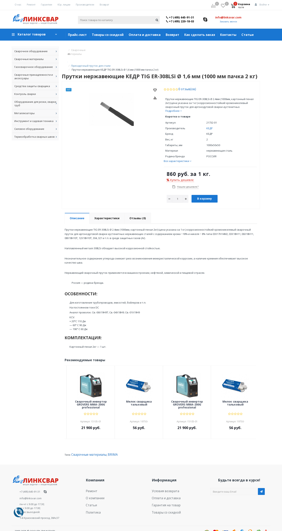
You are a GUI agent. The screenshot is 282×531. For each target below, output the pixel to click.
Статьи (247, 35)
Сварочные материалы (29, 59)
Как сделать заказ (199, 35)
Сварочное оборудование (31, 51)
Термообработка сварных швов (34, 136)
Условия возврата (163, 482)
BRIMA (105, 446)
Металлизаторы (24, 113)
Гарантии (46, 4)
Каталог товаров (32, 34)
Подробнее (173, 103)
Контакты (228, 35)
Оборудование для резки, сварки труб (35, 103)
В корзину (204, 190)
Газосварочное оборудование (33, 67)
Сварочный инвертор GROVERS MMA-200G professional (91, 396)
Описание (77, 210)
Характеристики (106, 210)
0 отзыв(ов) (185, 81)
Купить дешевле (180, 172)
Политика (92, 500)
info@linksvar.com (228, 17)
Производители (85, 4)
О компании (93, 488)
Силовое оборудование (29, 129)
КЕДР (209, 120)
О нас (18, 4)
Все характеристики (177, 153)
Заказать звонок (228, 21)
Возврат (104, 4)
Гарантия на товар (163, 494)
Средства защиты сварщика (32, 86)
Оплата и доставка (145, 35)
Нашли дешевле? (187, 178)
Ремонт (31, 4)
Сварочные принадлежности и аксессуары (33, 76)
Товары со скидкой (108, 35)
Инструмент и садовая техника (33, 121)
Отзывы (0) (137, 210)
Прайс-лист (77, 35)
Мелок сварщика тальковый (139, 395)
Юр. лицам (64, 4)
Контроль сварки (25, 94)
